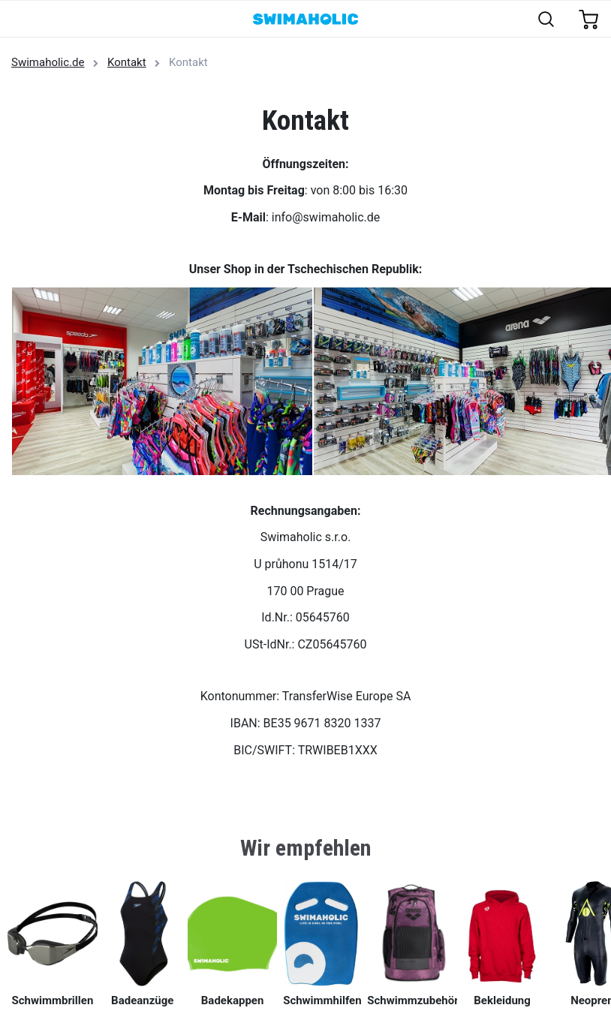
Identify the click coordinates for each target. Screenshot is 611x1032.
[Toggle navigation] (20, 20)
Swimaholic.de (47, 62)
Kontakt (126, 62)
